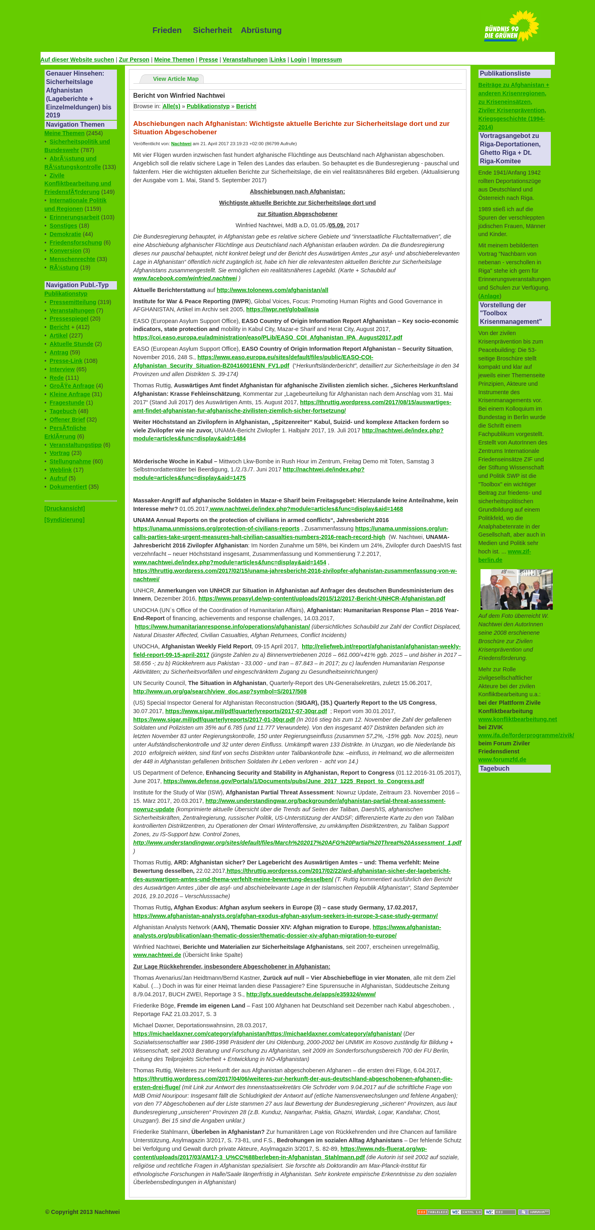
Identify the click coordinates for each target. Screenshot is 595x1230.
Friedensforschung (76, 242)
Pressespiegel (69, 318)
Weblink (61, 470)
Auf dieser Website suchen (78, 59)
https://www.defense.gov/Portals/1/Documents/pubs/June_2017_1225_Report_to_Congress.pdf (294, 781)
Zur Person (134, 59)
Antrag (59, 352)
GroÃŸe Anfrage (72, 386)
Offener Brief (67, 419)
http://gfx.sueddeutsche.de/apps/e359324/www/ (311, 994)
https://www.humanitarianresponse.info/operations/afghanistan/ (222, 626)
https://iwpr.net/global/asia (282, 309)
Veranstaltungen (245, 59)
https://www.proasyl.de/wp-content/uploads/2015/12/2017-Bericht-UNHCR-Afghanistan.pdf (321, 598)
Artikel (59, 335)
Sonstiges (64, 225)
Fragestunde (67, 402)
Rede (57, 377)
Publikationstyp (66, 293)
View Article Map (176, 79)
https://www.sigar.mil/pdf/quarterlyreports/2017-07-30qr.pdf (246, 711)
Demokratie (65, 234)
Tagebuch (63, 411)
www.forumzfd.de (502, 759)
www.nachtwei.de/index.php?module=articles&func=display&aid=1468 (306, 509)
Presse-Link (66, 361)
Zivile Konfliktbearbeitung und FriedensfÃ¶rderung (78, 183)
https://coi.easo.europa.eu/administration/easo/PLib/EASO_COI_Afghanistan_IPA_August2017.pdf (268, 337)
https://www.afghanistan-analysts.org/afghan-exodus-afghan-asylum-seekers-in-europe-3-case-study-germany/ (285, 916)
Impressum (326, 59)
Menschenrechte (73, 259)
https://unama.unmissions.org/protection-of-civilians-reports (216, 528)
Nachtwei (181, 143)
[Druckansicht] (65, 508)
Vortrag (60, 453)
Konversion (66, 250)
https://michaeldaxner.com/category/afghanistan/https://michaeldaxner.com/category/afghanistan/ (267, 1033)
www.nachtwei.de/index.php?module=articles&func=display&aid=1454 (230, 562)
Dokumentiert (68, 486)
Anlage (489, 296)
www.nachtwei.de (157, 955)
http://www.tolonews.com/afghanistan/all (272, 290)
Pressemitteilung (73, 302)
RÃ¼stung (64, 267)
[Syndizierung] (65, 519)
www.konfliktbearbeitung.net (517, 719)
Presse (208, 59)
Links (278, 59)
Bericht (60, 327)
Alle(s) (171, 106)
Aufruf (58, 478)
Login (298, 59)
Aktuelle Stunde (72, 344)
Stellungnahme (70, 461)
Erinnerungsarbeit (75, 217)
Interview (62, 369)
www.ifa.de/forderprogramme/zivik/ (526, 735)
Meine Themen (174, 59)
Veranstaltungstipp (76, 445)
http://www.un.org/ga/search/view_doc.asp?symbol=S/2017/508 (220, 691)
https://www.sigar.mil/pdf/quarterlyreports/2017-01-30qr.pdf (214, 719)
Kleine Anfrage (70, 394)
